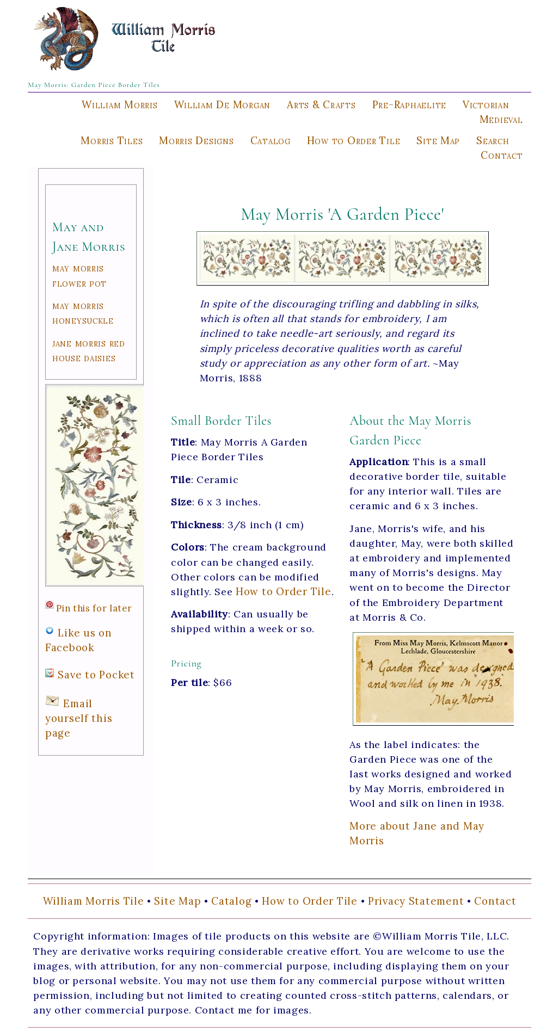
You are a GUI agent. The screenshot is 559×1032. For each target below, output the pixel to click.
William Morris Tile (93, 900)
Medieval (501, 119)
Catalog (270, 140)
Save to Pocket (96, 674)
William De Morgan (222, 104)
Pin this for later (94, 608)
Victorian (486, 104)
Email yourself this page (79, 718)
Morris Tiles (112, 140)
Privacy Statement (416, 900)
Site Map (438, 140)
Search (492, 140)
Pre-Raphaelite (409, 104)
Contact (502, 155)
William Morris (119, 104)
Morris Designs (196, 140)
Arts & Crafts (321, 104)
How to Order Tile (354, 140)
